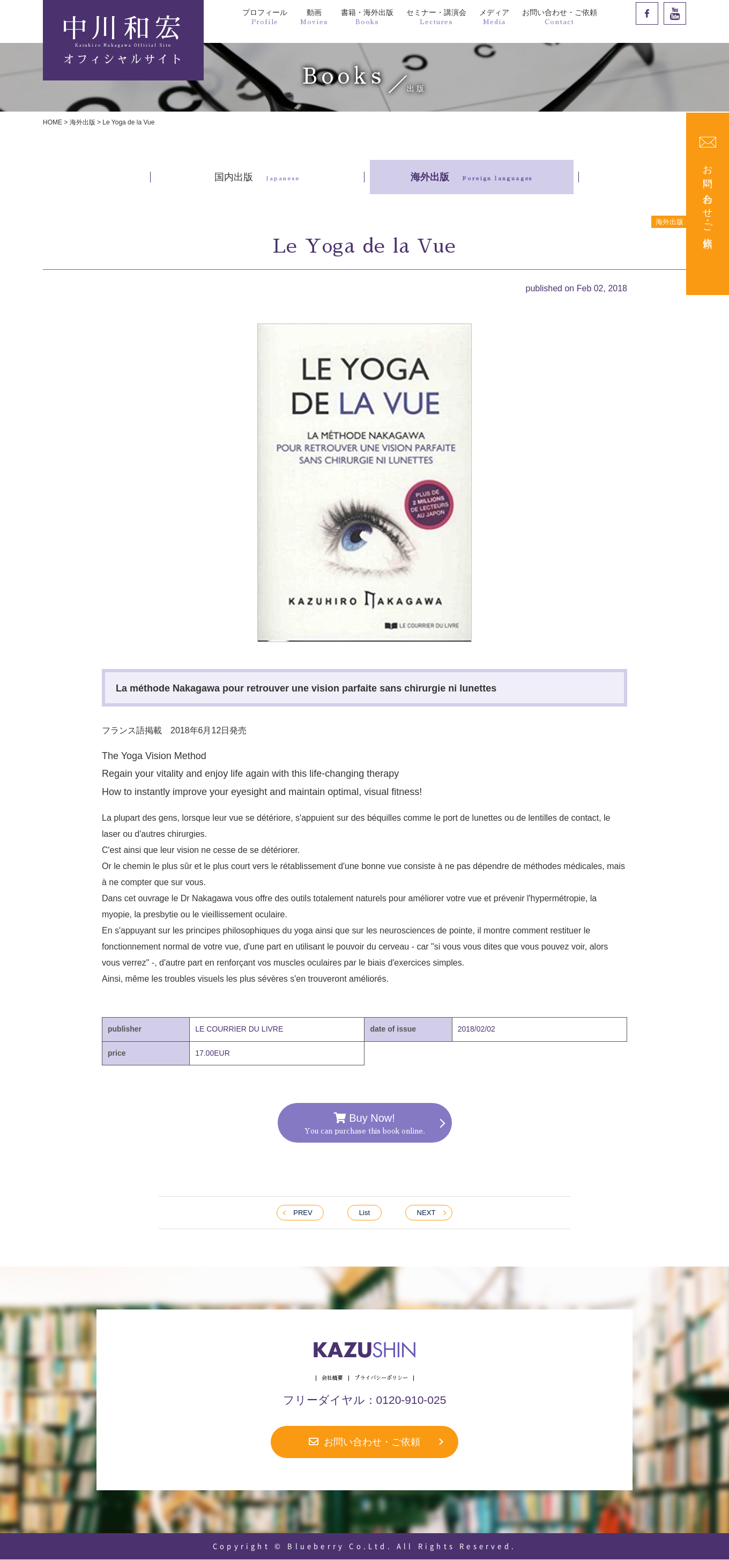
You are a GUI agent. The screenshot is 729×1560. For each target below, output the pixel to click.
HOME (52, 122)
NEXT (426, 1213)
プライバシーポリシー (381, 1378)
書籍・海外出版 (367, 16)
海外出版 (82, 122)
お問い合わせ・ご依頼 (559, 16)
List (364, 1213)
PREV (303, 1213)
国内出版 (257, 177)
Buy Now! (364, 1123)
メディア (494, 16)
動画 (314, 16)
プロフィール (264, 16)
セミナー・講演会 (436, 16)
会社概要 (332, 1378)
